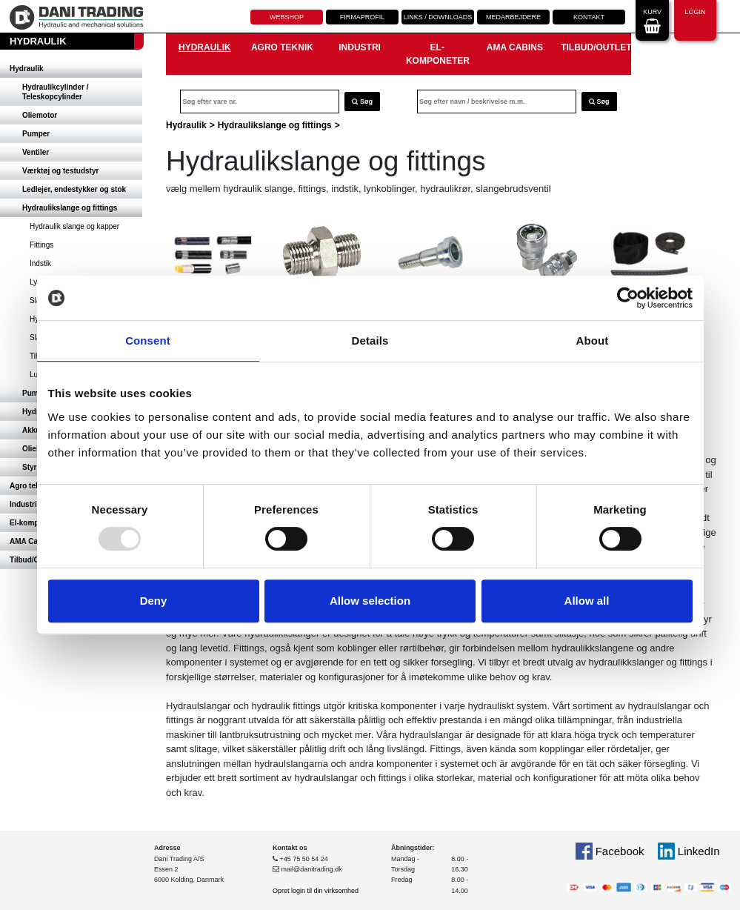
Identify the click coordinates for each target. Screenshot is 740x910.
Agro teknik (282, 47)
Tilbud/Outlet (595, 47)
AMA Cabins (515, 47)
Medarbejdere (513, 17)
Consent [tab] (147, 340)
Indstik (40, 263)
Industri (360, 47)
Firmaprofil (362, 17)
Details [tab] (370, 340)
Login (694, 19)
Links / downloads (438, 17)
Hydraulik (27, 68)
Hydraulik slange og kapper (74, 226)
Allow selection (370, 600)
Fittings (41, 245)
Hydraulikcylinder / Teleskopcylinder (55, 92)
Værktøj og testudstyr (60, 171)
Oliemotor (39, 115)
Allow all (587, 600)
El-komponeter (438, 54)
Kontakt (588, 17)
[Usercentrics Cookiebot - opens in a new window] (628, 298)
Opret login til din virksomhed (316, 890)
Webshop (287, 17)
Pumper (36, 134)
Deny (153, 600)
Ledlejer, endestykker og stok (74, 189)
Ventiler (35, 152)
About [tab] (592, 340)
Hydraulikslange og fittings (69, 208)
